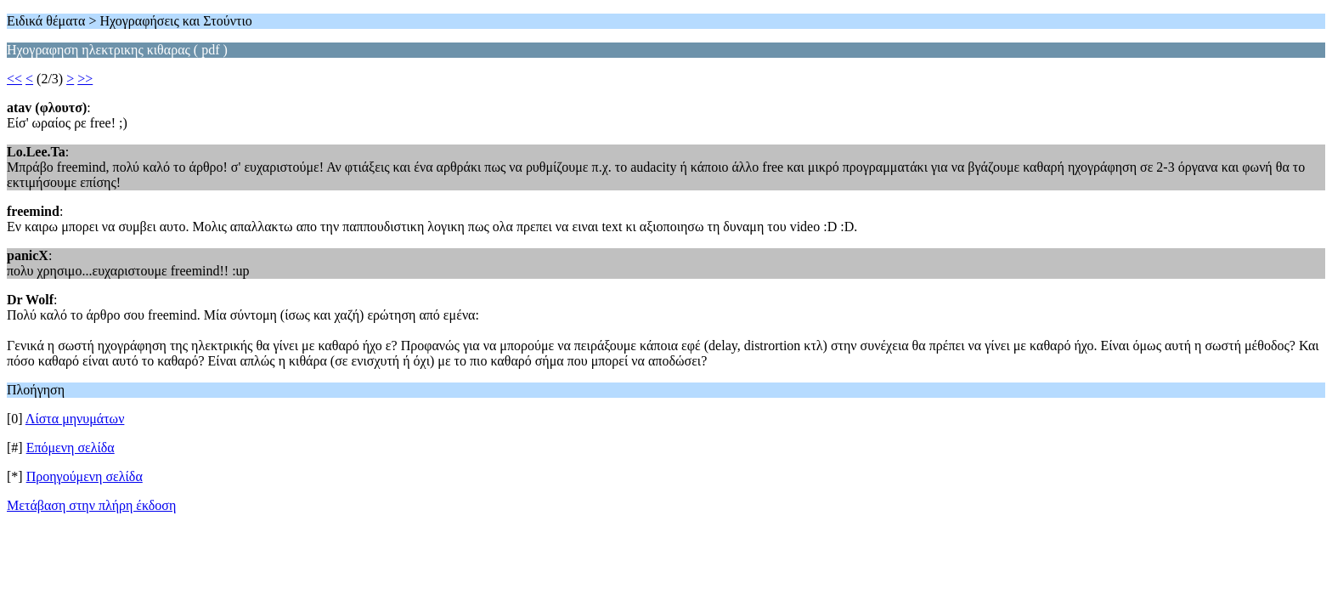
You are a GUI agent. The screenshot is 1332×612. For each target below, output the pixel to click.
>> (85, 78)
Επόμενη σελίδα (70, 447)
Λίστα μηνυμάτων (75, 418)
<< (14, 78)
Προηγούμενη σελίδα (84, 476)
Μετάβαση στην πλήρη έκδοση (91, 505)
